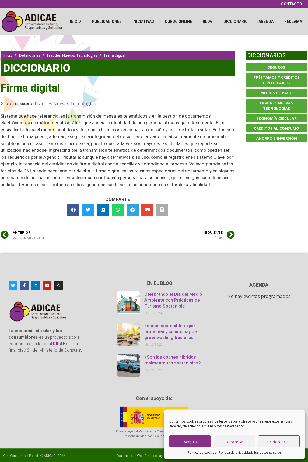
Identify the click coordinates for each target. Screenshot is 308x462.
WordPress (145, 456)
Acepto (190, 441)
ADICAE (49, 456)
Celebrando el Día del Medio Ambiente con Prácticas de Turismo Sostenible (173, 300)
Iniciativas (143, 21)
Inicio (75, 21)
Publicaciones (107, 21)
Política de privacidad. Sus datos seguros (250, 452)
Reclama (293, 21)
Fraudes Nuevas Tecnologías (72, 55)
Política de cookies (202, 452)
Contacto (291, 4)
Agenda (266, 21)
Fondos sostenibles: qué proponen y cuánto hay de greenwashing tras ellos (170, 331)
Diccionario (235, 21)
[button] (73, 210)
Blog (208, 21)
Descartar (234, 441)
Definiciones (29, 55)
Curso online (178, 21)
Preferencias (279, 441)
